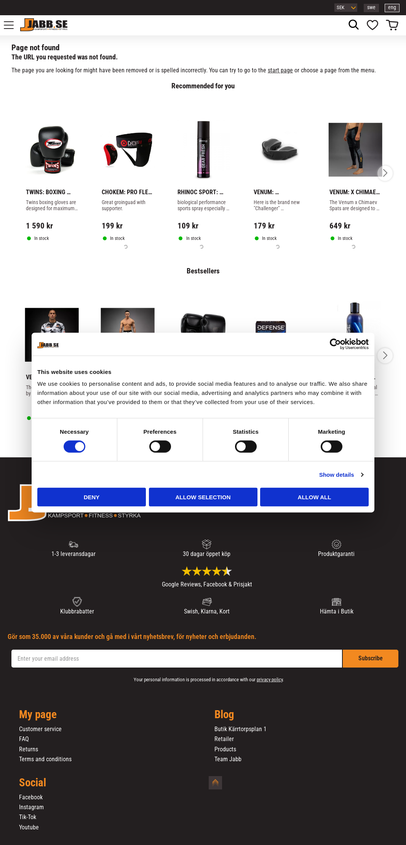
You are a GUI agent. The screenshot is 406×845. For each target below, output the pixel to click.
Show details (336, 474)
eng (392, 7)
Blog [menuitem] (224, 715)
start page (280, 70)
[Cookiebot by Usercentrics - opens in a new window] (335, 344)
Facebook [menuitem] (31, 797)
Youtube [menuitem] (29, 827)
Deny (92, 497)
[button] (13, 25)
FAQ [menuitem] (24, 739)
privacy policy (270, 679)
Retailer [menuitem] (224, 739)
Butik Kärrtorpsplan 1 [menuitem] (240, 729)
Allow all (314, 497)
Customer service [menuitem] (40, 729)
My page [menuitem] (38, 715)
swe (371, 7)
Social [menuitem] (32, 783)
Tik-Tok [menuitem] (27, 817)
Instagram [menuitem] (31, 807)
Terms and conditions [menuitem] (45, 759)
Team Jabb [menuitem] (227, 759)
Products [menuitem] (225, 749)
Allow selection (203, 497)
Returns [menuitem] (28, 749)
